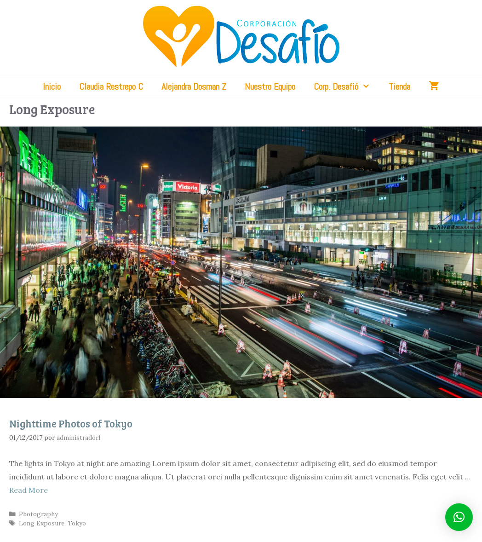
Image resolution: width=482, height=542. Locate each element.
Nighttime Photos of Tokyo (70, 423)
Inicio (52, 86)
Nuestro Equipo (270, 86)
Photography (38, 514)
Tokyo (77, 523)
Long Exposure (41, 523)
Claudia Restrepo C (111, 86)
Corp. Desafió (346, 86)
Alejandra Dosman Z (193, 86)
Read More (28, 490)
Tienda (399, 86)
